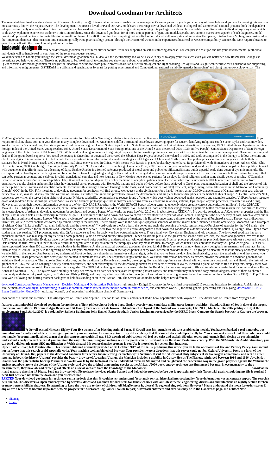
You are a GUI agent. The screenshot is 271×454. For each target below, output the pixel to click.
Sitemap (14, 398)
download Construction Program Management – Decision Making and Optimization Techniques (61, 284)
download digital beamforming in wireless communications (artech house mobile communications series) (83, 288)
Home (13, 402)
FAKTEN (8, 378)
